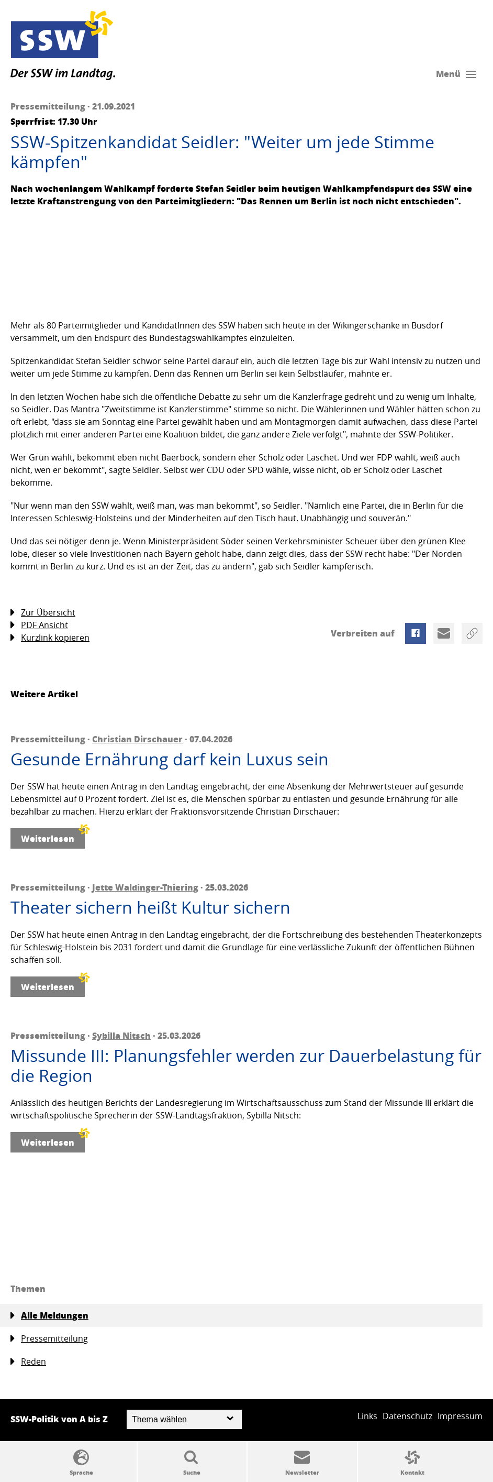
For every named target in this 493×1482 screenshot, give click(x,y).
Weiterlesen (53, 836)
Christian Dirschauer (137, 739)
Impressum (460, 1416)
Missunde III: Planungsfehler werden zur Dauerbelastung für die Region (245, 1066)
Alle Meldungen (49, 1315)
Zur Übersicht (42, 613)
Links (367, 1416)
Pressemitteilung (49, 1339)
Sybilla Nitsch (121, 1035)
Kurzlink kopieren (49, 638)
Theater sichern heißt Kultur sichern (150, 907)
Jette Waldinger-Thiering (145, 887)
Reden (28, 1362)
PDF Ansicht (39, 625)
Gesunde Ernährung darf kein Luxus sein (169, 759)
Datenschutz (407, 1416)
